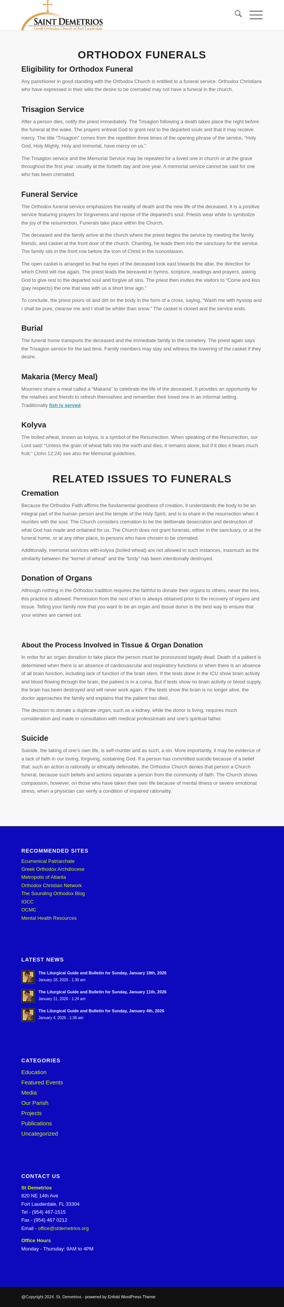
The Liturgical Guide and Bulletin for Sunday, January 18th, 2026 (102, 973)
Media (29, 1092)
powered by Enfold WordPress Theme (120, 1296)
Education (34, 1072)
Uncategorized (39, 1133)
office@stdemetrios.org (63, 1228)
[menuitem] (234, 15)
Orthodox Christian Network (51, 885)
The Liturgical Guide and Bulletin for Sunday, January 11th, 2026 (102, 992)
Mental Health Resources (49, 918)
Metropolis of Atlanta (43, 877)
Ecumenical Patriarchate (48, 861)
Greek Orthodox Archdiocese (53, 869)
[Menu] (252, 15)
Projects (31, 1113)
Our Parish (35, 1103)
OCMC (28, 910)
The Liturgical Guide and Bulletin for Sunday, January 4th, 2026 (101, 1011)
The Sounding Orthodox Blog (53, 893)
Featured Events (42, 1082)
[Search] (234, 15)
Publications (36, 1123)
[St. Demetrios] (117, 15)
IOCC (27, 902)
